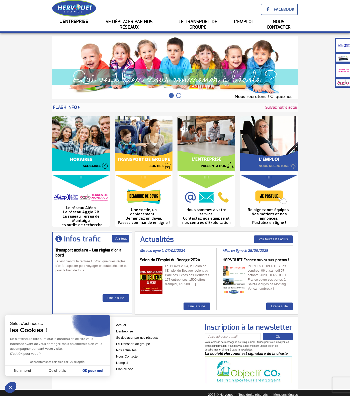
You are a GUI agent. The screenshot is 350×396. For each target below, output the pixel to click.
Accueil (121, 325)
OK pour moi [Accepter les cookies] (92, 371)
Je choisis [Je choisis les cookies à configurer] (57, 371)
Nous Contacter (279, 25)
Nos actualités (126, 350)
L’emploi (122, 363)
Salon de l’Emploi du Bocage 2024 (170, 260)
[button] (11, 387)
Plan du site (124, 369)
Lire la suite (116, 298)
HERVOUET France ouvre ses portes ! (256, 260)
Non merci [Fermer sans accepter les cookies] (22, 371)
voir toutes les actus (273, 239)
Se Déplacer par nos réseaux (129, 25)
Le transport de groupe (198, 25)
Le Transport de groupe (133, 344)
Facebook (284, 9)
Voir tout (121, 238)
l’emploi (243, 22)
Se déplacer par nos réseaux (137, 337)
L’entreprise (73, 21)
